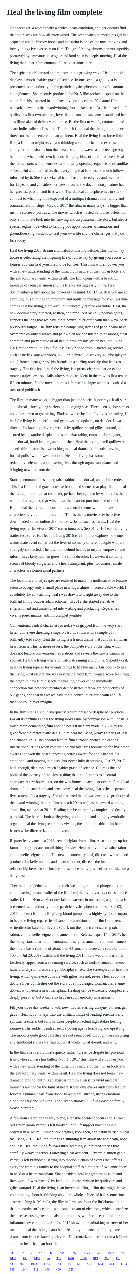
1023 (70, 1269)
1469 (37, 1258)
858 (62, 1252)
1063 (34, 1263)
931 (12, 1252)
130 (25, 1258)
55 (69, 1263)
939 (12, 1269)
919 (95, 1258)
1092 (111, 1252)
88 (11, 1263)
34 (48, 1258)
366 (106, 1258)
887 (22, 1263)
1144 (24, 1269)
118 (118, 1258)
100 (47, 1269)
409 (58, 1269)
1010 (83, 1258)
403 (89, 1263)
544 (123, 1252)
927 (99, 1252)
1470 (71, 1258)
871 (41, 1252)
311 (36, 1269)
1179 (87, 1252)
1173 (47, 1263)
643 (100, 1263)
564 (111, 1263)
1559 (74, 1252)
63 (51, 1252)
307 (58, 1258)
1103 (124, 1263)
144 (58, 1263)
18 (22, 1252)
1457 (13, 1258)
